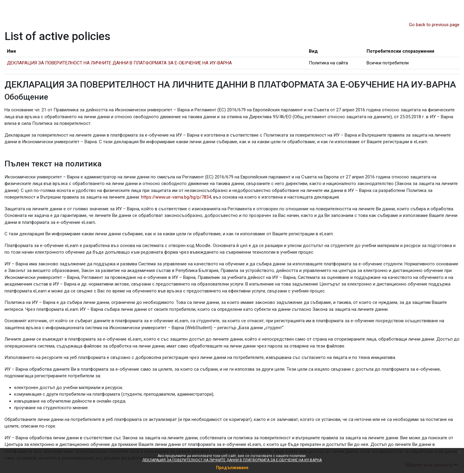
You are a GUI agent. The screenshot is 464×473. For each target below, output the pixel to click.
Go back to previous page (434, 24)
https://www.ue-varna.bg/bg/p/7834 (176, 197)
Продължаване (232, 467)
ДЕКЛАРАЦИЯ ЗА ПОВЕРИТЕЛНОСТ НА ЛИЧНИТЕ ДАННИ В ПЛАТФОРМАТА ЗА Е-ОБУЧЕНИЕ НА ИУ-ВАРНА (232, 460)
